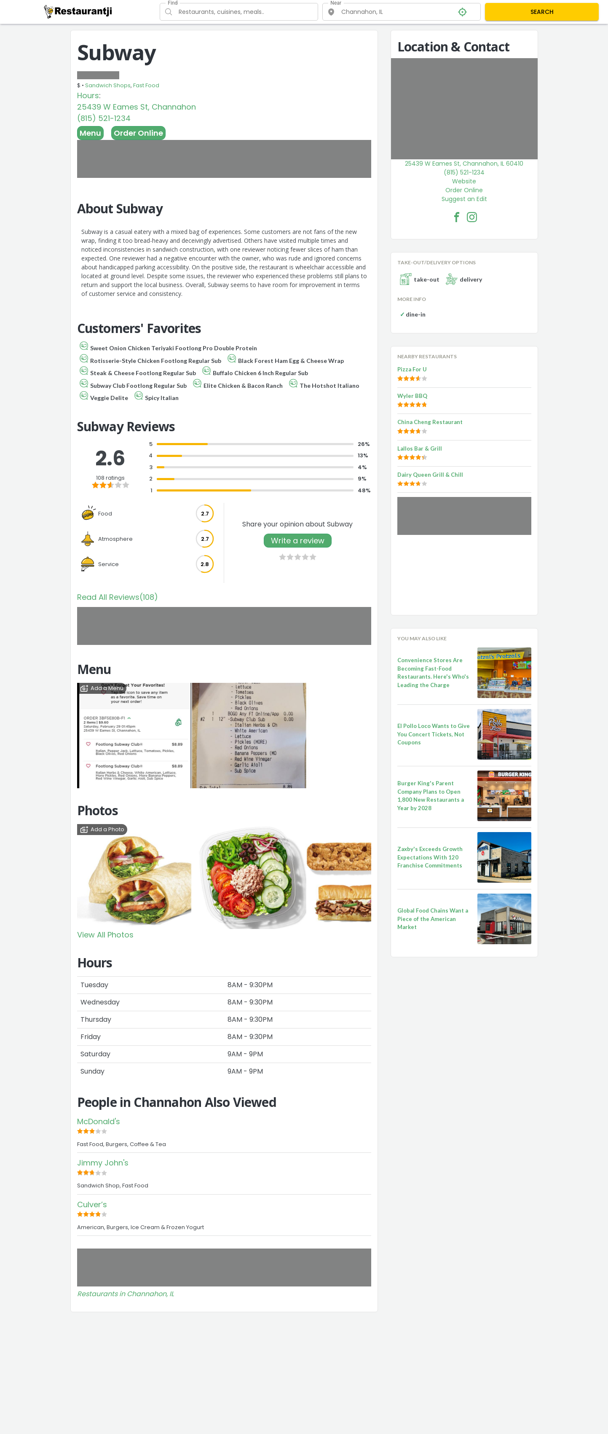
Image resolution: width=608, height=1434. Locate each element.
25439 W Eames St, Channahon (136, 107)
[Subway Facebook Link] (457, 217)
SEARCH (542, 12)
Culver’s (92, 1204)
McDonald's (98, 1121)
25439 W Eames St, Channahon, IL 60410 (464, 163)
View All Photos (105, 934)
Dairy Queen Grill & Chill (430, 474)
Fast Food (146, 85)
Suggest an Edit (464, 199)
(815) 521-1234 (104, 118)
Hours (88, 95)
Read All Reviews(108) (117, 597)
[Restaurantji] (78, 11)
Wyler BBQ (412, 395)
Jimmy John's (103, 1162)
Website (464, 181)
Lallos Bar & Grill (419, 448)
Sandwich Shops (108, 85)
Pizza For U (412, 369)
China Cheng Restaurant (430, 422)
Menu (90, 133)
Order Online (138, 133)
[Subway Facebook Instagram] (472, 217)
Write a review (297, 540)
